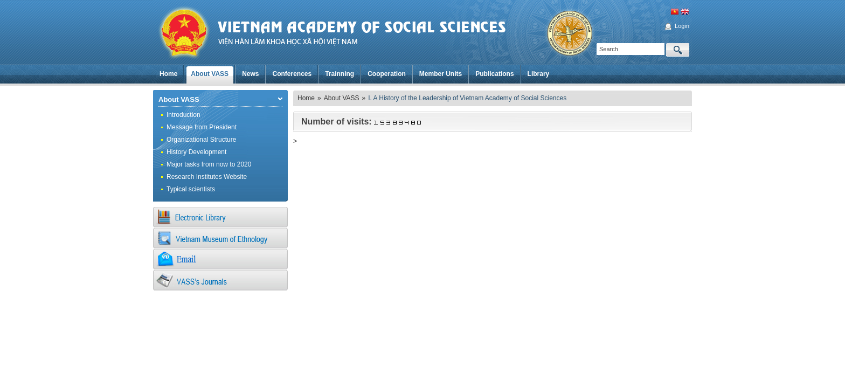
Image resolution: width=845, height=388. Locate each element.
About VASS (178, 99)
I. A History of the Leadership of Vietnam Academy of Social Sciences (467, 98)
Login (682, 26)
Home (306, 98)
